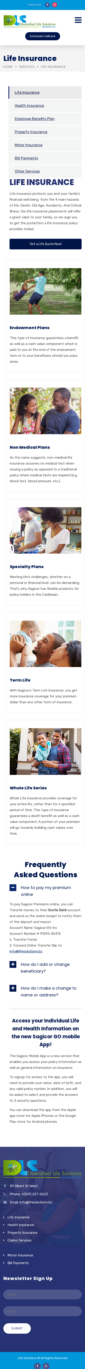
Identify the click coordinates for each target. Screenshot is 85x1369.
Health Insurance (29, 106)
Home (8, 67)
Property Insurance (31, 132)
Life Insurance (27, 92)
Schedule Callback (43, 36)
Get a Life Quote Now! (46, 244)
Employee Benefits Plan (35, 119)
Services (27, 67)
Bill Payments (26, 158)
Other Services (27, 171)
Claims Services (19, 1240)
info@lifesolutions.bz (26, 951)
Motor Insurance (28, 145)
